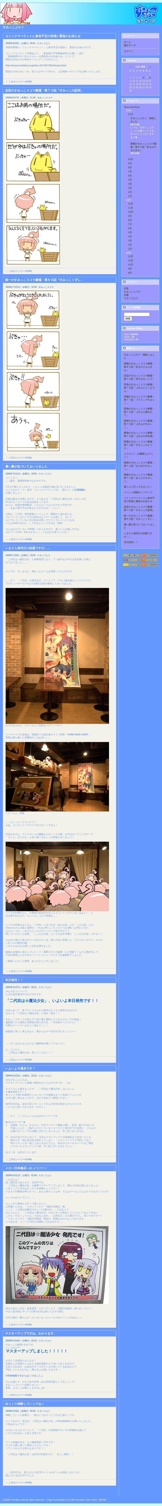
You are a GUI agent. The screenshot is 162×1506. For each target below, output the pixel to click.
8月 (130, 167)
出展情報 (79, 489)
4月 (130, 184)
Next (113, 1492)
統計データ (130, 45)
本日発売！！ (131, 542)
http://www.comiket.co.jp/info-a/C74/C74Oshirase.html (36, 65)
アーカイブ (130, 100)
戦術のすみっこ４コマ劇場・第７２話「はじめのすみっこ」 (139, 465)
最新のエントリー (134, 348)
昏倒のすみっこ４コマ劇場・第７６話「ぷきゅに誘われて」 (139, 411)
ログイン (128, 51)
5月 (130, 179)
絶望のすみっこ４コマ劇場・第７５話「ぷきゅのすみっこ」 (139, 423)
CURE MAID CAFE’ (77, 734)
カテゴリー (130, 282)
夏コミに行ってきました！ (138, 486)
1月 (130, 196)
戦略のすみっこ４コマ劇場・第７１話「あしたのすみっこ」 (139, 477)
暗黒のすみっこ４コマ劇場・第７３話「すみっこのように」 (139, 444)
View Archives (132, 107)
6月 (130, 175)
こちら (44, 1097)
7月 (130, 171)
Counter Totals (133, 328)
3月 (130, 188)
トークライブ (53, 1031)
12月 (130, 203)
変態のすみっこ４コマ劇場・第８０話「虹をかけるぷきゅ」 (143, 146)
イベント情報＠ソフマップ (138, 492)
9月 (130, 163)
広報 (126, 295)
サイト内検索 (131, 307)
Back (5, 1492)
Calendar (129, 60)
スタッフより (131, 298)
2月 (130, 192)
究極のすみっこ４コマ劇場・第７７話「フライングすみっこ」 (139, 399)
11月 (130, 114)
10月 (130, 159)
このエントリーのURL (20, 81)
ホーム (127, 42)
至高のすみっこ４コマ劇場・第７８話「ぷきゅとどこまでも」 (139, 387)
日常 (126, 288)
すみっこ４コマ (132, 291)
